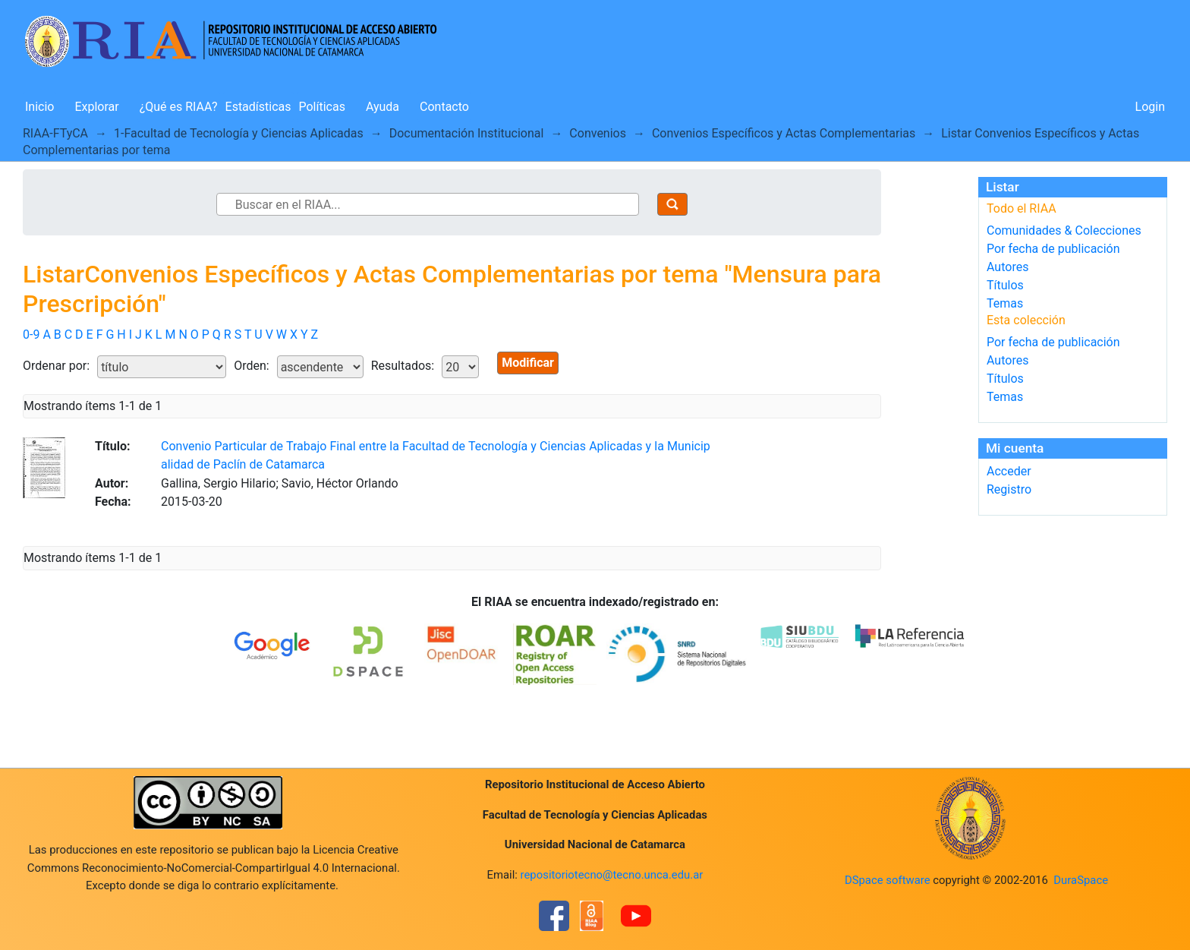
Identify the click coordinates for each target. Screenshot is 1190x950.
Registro (1009, 489)
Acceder (1009, 471)
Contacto (444, 106)
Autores (1007, 267)
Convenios (597, 133)
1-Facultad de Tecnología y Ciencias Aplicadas (239, 133)
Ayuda (382, 106)
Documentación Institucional (466, 133)
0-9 (31, 334)
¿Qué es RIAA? (179, 106)
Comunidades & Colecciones (1064, 230)
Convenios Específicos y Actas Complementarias (783, 133)
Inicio (39, 106)
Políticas (322, 106)
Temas (1005, 303)
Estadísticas (258, 106)
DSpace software (887, 880)
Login (1150, 106)
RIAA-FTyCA (55, 133)
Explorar (96, 106)
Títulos (1005, 285)
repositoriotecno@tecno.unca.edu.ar (612, 875)
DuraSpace (1080, 880)
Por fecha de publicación (1053, 248)
